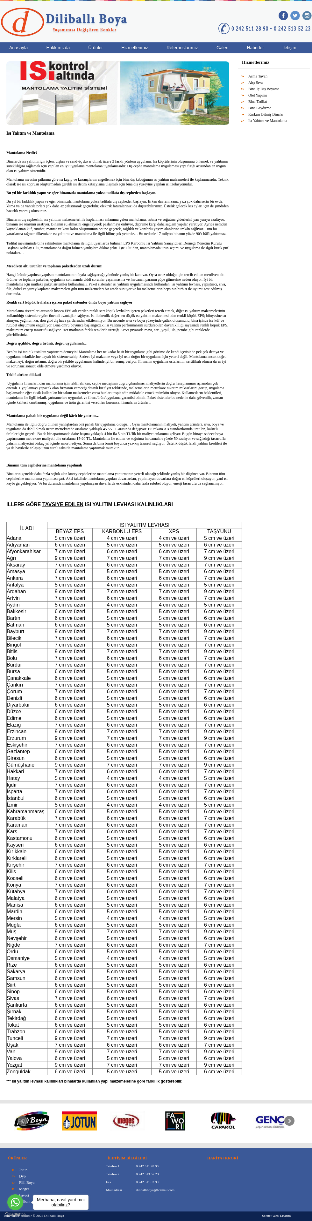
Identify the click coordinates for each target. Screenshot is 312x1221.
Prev (23, 1121)
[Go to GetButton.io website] (15, 1214)
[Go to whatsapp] (15, 1202)
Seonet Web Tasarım (276, 1216)
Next (289, 1121)
